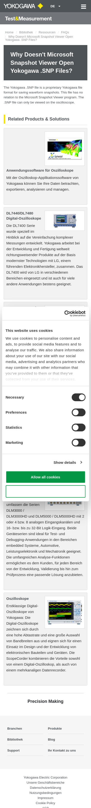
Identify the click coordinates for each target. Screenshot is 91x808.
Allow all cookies (45, 477)
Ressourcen (47, 32)
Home (9, 32)
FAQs (65, 32)
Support (13, 750)
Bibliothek (26, 32)
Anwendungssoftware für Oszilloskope (40, 170)
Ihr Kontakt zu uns (62, 750)
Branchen (14, 728)
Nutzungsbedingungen (46, 793)
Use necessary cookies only (45, 491)
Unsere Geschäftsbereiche (45, 782)
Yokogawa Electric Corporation (45, 777)
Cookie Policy (45, 803)
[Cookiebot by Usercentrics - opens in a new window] (64, 313)
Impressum (45, 798)
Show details (65, 462)
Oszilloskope (17, 598)
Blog (51, 739)
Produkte (55, 728)
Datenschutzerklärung (45, 787)
